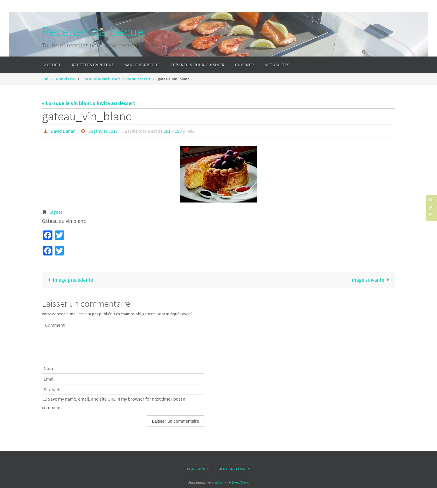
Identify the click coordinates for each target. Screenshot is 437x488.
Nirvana (221, 482)
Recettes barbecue (93, 31)
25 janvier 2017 (103, 131)
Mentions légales (234, 469)
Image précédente (69, 279)
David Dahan (63, 131)
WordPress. (240, 482)
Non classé (65, 79)
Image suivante (371, 279)
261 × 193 (173, 131)
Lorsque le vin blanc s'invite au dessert (116, 79)
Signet (56, 212)
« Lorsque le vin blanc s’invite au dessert (88, 103)
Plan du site (198, 469)
